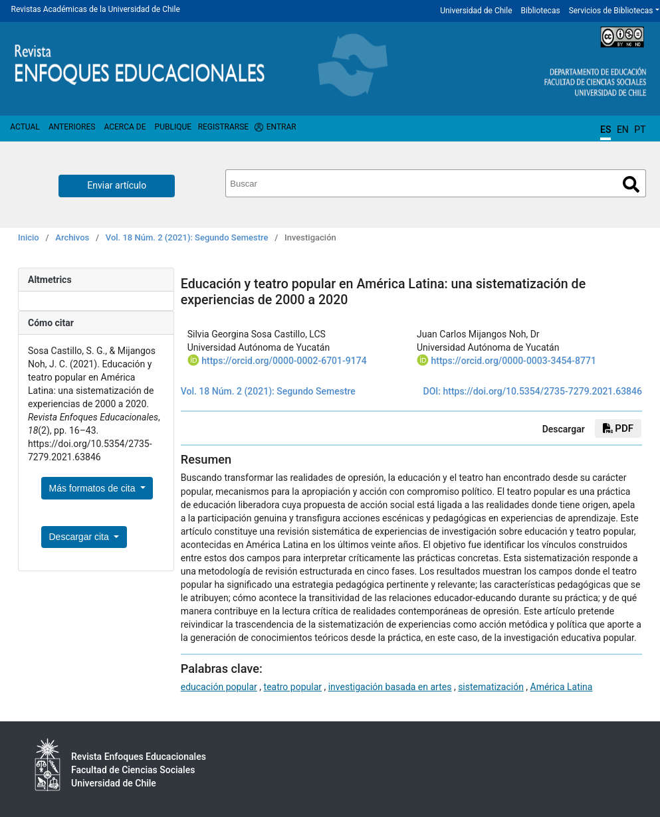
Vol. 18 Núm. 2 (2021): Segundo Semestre (187, 237)
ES (605, 129)
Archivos (72, 237)
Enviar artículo (116, 185)
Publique (173, 127)
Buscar (631, 184)
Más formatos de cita (93, 488)
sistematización (491, 686)
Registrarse (223, 127)
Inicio (28, 237)
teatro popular (293, 686)
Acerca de (125, 127)
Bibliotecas (540, 10)
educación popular (219, 686)
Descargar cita (80, 536)
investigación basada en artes (390, 686)
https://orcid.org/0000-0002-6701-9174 (283, 360)
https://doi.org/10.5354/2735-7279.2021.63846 (542, 391)
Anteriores (72, 127)
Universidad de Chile (476, 10)
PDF (618, 428)
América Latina (561, 686)
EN (623, 129)
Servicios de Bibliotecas (611, 10)
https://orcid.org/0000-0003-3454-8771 (513, 360)
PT (639, 129)
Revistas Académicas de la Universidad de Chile (95, 9)
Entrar (281, 127)
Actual (25, 127)
